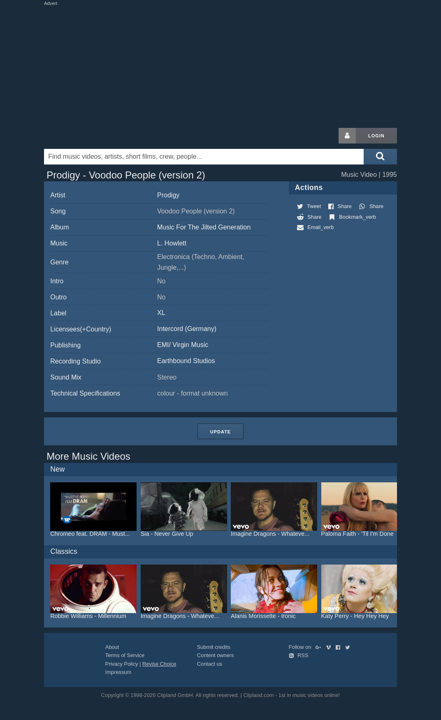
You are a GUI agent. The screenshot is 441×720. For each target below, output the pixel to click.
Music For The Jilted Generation (204, 227)
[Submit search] (380, 156)
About (112, 647)
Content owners (215, 655)
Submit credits (213, 647)
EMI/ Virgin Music (182, 344)
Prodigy (168, 195)
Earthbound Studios (186, 360)
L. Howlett (171, 243)
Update (220, 431)
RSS (299, 655)
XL (161, 312)
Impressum (118, 672)
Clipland (87, 136)
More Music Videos (88, 456)
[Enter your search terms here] (204, 156)
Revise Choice (159, 664)
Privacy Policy (121, 664)
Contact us (209, 664)
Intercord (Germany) (186, 328)
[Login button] (347, 136)
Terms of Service (124, 655)
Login (376, 135)
